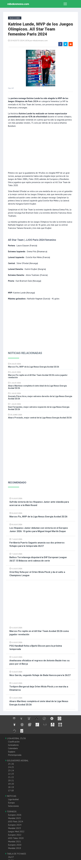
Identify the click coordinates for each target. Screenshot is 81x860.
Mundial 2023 (14, 828)
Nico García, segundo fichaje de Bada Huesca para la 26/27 (40, 675)
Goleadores (13, 745)
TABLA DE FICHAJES (15, 853)
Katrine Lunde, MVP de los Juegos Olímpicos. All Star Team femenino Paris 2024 (40, 29)
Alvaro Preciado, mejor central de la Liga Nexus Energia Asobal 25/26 (40, 418)
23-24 (11, 770)
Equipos (11, 751)
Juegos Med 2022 (16, 831)
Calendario (13, 748)
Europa (11, 802)
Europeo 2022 (14, 834)
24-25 (11, 767)
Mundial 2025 (14, 818)
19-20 (11, 783)
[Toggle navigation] (65, 4)
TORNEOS (10, 811)
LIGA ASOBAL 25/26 (15, 738)
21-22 (11, 777)
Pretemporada (14, 755)
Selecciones (13, 806)
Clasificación (14, 741)
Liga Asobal (13, 799)
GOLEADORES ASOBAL (17, 760)
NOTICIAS (10, 796)
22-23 (11, 773)
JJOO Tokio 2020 (16, 838)
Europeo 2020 (14, 844)
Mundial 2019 (14, 848)
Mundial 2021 (14, 841)
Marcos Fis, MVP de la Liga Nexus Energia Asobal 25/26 (33, 367)
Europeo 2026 (14, 814)
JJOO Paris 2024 (15, 821)
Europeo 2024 (14, 824)
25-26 (11, 763)
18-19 (11, 787)
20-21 (11, 780)
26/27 (11, 857)
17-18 (11, 790)
